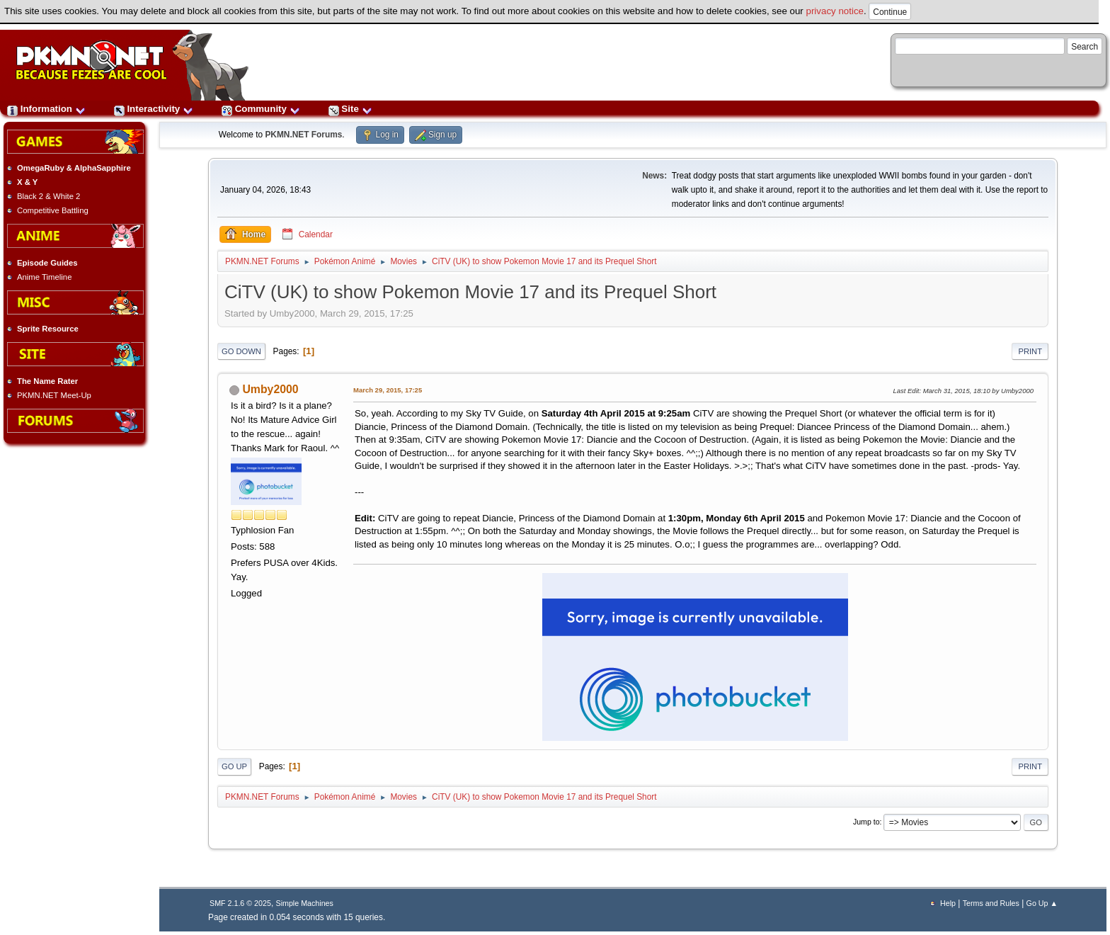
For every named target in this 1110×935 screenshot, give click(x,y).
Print (1030, 351)
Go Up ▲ (1042, 903)
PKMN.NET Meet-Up (54, 395)
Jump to (866, 821)
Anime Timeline (44, 277)
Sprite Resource (48, 328)
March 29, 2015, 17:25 (387, 390)
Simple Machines (304, 903)
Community (261, 108)
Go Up (234, 766)
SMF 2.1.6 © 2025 (240, 903)
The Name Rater (47, 381)
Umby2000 (270, 389)
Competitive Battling (52, 210)
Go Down (241, 351)
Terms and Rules (991, 903)
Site (350, 108)
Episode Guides (47, 263)
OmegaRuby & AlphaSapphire (74, 168)
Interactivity (153, 108)
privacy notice (835, 11)
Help (948, 903)
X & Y (27, 182)
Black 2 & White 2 (48, 196)
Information (46, 108)
